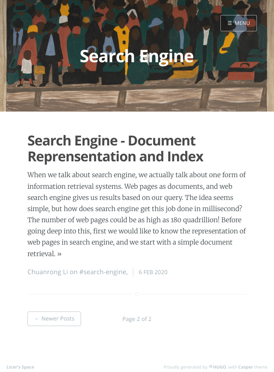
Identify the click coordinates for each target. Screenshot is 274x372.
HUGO (219, 367)
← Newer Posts (54, 318)
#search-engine (102, 272)
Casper (245, 367)
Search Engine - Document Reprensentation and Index (115, 148)
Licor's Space (20, 367)
